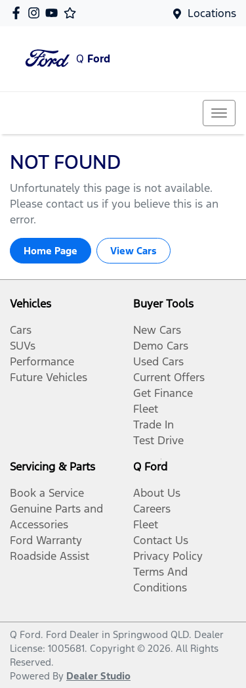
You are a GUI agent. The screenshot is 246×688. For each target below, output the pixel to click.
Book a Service (47, 493)
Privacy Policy (168, 556)
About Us (156, 493)
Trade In (153, 424)
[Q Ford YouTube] (54, 13)
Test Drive (158, 440)
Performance (42, 361)
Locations (212, 13)
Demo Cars (160, 345)
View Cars (133, 250)
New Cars (157, 330)
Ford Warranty (46, 540)
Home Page (50, 250)
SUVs (22, 345)
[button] (219, 113)
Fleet (145, 408)
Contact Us (160, 540)
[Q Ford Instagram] (36, 13)
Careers (152, 508)
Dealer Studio (98, 676)
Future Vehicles (48, 377)
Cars (20, 330)
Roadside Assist (49, 556)
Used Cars (158, 361)
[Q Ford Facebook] (19, 13)
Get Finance (163, 393)
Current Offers (169, 377)
